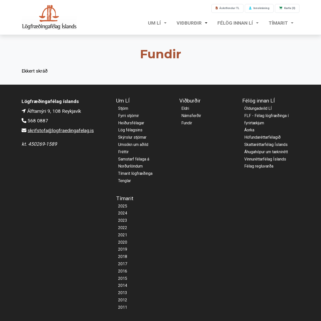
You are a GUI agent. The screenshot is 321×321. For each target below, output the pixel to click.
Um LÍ (155, 23)
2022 (122, 227)
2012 (122, 300)
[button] (165, 23)
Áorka (249, 130)
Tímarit (279, 23)
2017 (122, 263)
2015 (122, 278)
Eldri (185, 108)
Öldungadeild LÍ (258, 108)
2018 (122, 256)
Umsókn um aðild (133, 144)
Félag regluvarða (258, 166)
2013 (122, 292)
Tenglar (124, 180)
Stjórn (123, 108)
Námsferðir (191, 115)
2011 (122, 307)
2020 (122, 242)
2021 (122, 235)
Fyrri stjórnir (128, 115)
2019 (122, 249)
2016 (122, 271)
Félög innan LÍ (235, 23)
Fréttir (123, 151)
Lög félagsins (130, 130)
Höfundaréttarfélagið (262, 137)
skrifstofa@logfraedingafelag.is (61, 130)
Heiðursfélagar (131, 123)
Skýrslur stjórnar (132, 137)
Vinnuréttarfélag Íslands (265, 159)
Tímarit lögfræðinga (135, 173)
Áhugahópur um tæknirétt (266, 151)
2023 (122, 220)
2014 (122, 285)
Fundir (186, 123)
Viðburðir (190, 23)
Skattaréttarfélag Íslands (266, 144)
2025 (122, 206)
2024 (122, 213)
